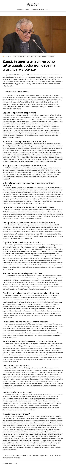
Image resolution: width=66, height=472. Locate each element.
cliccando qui (16, 457)
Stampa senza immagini (37, 9)
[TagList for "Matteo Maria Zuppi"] (19, 56)
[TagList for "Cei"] (28, 56)
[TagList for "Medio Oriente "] (42, 56)
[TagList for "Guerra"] (33, 56)
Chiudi (47, 9)
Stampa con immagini (23, 9)
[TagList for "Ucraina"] (51, 56)
